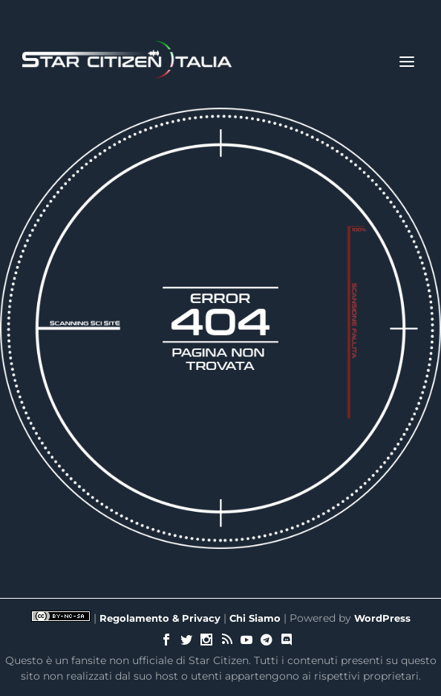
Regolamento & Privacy (159, 618)
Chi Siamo (255, 618)
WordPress (382, 618)
